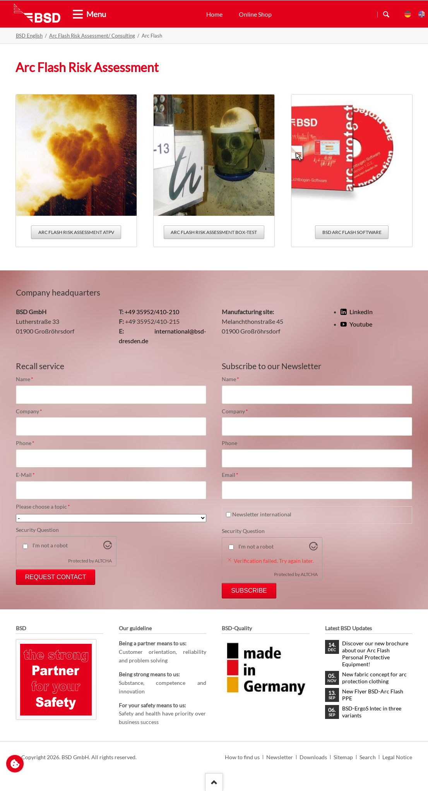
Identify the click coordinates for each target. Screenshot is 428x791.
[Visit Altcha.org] (107, 546)
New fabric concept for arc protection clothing (374, 677)
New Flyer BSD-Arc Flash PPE (372, 695)
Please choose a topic (43, 506)
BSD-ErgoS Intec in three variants (371, 712)
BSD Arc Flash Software (352, 232)
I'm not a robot (50, 545)
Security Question (37, 529)
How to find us (242, 757)
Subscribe (249, 590)
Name (29, 379)
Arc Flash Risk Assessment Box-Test (214, 232)
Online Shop (255, 14)
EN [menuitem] (421, 14)
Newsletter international (261, 514)
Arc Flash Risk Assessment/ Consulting (92, 36)
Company (29, 411)
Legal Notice (397, 757)
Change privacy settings (15, 763)
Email (235, 475)
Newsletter (279, 757)
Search (386, 14)
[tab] (75, 14)
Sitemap (343, 757)
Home (214, 14)
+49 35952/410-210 (152, 311)
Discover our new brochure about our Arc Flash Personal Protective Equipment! (375, 653)
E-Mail (29, 475)
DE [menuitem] (407, 14)
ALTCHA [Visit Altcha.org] (103, 561)
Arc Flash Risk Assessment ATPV (76, 232)
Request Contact (55, 577)
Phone (29, 443)
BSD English (29, 36)
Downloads (313, 757)
